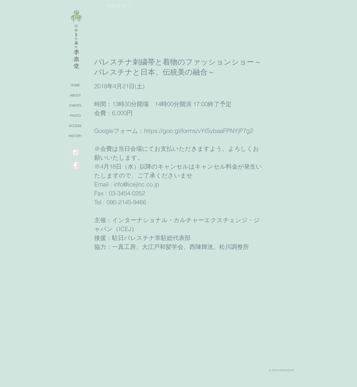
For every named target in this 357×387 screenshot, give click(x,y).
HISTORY (75, 136)
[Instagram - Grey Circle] (75, 152)
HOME (75, 85)
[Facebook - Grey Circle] (75, 165)
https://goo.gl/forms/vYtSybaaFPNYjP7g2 (198, 130)
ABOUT (75, 95)
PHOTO (75, 116)
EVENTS (75, 105)
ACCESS (75, 126)
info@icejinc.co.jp (136, 184)
